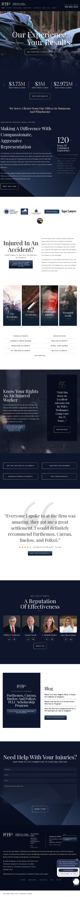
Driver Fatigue (59, 336)
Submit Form (40, 809)
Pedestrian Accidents (20, 346)
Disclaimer (6, 893)
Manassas (64, 108)
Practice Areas (17, 8)
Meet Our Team (10, 186)
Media (44, 8)
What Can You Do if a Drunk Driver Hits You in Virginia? (59, 702)
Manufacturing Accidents (20, 476)
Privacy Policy (14, 893)
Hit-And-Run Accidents (20, 350)
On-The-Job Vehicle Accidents (20, 466)
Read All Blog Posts (55, 717)
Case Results (37, 8)
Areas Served (27, 8)
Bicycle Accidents (59, 350)
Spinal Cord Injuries (59, 346)
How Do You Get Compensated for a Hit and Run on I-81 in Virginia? (60, 709)
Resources (23, 893)
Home (3, 8)
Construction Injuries (59, 466)
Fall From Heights (59, 476)
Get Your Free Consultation (40, 52)
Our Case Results (40, 96)
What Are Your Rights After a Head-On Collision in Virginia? (60, 695)
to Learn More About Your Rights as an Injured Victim (14, 428)
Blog (48, 8)
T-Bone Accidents (20, 336)
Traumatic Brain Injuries (20, 341)
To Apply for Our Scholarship (21, 709)
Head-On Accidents (59, 341)
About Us (40, 646)
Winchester (42, 111)
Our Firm (8, 8)
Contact (54, 8)
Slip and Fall (40, 355)
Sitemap (29, 893)
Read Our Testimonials (40, 553)
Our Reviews (62, 426)
